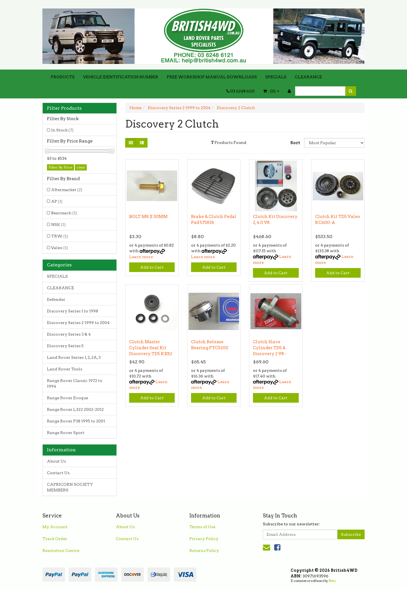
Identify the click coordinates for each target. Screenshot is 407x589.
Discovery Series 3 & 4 (69, 334)
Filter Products (64, 108)
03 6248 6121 (240, 91)
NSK (58, 224)
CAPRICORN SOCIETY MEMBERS (70, 487)
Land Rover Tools (64, 369)
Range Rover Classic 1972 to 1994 (74, 383)
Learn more (141, 256)
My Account (55, 527)
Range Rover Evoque (67, 398)
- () (271, 91)
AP (56, 201)
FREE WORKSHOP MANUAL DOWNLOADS (212, 77)
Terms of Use (202, 527)
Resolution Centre (60, 550)
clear (81, 167)
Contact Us (58, 473)
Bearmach (64, 213)
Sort (295, 143)
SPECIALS (275, 77)
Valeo (59, 247)
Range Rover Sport (66, 432)
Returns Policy (204, 550)
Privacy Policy (203, 538)
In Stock (62, 130)
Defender (56, 299)
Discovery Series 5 (65, 346)
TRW (59, 236)
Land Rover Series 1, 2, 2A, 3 (74, 357)
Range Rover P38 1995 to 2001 (76, 421)
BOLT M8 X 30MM (148, 216)
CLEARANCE (308, 77)
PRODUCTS (63, 77)
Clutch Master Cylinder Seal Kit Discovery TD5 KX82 (150, 347)
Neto (332, 581)
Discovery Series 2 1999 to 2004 (78, 322)
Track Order (54, 538)
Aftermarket (66, 189)
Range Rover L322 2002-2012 (75, 409)
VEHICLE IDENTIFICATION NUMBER (120, 77)
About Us (56, 461)
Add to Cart (152, 267)
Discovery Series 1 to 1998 (72, 311)
